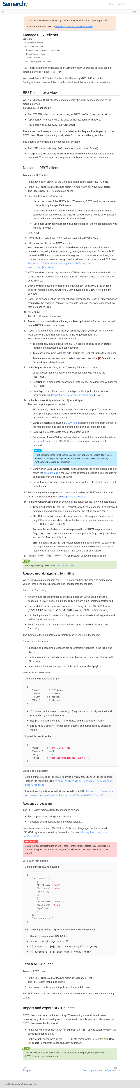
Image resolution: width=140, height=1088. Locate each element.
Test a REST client (32, 58)
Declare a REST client (33, 46)
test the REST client (66, 565)
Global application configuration (99, 1070)
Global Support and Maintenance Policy (74, 26)
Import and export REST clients (37, 61)
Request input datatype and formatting (43, 50)
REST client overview (33, 43)
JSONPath (72, 422)
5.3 (134, 12)
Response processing (35, 54)
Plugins (27, 1070)
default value (44, 441)
